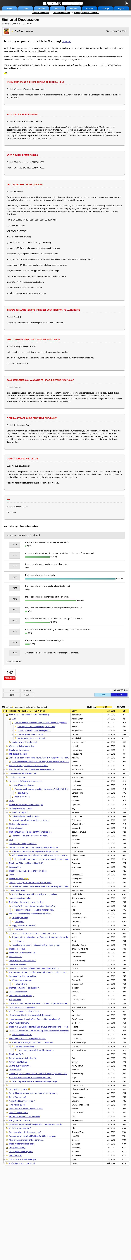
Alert (11, 695)
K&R (11, 840)
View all (28, 23)
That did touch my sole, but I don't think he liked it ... (30, 832)
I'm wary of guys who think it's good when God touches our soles (36, 1124)
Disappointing (15, 867)
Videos (58, 9)
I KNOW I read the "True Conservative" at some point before (33, 847)
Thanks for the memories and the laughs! (26, 805)
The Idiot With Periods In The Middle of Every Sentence (31, 769)
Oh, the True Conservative (19, 1066)
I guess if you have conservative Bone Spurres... (34, 910)
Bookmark (27, 691)
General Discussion (61, 12)
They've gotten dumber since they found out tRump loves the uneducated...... (44, 937)
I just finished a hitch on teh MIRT (23, 1007)
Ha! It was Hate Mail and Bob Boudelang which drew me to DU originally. (39, 1031)
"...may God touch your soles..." (22, 1101)
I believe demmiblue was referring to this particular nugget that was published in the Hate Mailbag (55, 723)
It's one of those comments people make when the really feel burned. (40, 886)
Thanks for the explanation (26, 1046)
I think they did (18, 941)
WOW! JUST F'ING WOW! (19, 1023)
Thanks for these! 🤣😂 (19, 879)
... (10, 1085)
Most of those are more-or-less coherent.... (26, 1140)
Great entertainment (17, 964)
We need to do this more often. (21, 746)
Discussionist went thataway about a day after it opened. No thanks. (40, 762)
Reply (119, 695)
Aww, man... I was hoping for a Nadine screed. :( (29, 715)
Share (102, 695)
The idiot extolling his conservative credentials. (28, 766)
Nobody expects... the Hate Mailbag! (21, 711)
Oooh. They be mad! (17, 1097)
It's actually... (23, 793)
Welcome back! (15, 1155)
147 (10, 672)
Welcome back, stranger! (22, 980)
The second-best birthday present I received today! (30, 914)
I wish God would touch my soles (25, 816)
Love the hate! (15, 1070)
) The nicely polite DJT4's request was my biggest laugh (34, 1081)
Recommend (10, 678)
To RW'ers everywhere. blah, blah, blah (25, 1011)
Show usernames (13, 661)
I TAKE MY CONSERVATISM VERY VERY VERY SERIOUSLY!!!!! (34, 968)
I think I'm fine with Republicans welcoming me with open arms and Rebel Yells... (42, 1003)
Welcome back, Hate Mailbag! (21, 996)
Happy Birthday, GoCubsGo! (23, 925)
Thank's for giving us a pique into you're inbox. (28, 871)
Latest (25, 9)
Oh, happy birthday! (20, 918)
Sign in (121, 9)
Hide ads (89, 9)
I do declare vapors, (17, 777)
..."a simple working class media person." (34, 730)
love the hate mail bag (18, 992)
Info (12, 691)
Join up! (105, 9)
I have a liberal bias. (17, 890)
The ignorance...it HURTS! (19, 1120)
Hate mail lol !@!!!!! (17, 1105)
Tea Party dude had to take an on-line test (26, 902)
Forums (73, 9)
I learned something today (20, 898)
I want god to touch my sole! (21, 1152)
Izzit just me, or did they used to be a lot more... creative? (32, 933)
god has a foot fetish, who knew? (23, 844)
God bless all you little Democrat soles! (25, 1132)
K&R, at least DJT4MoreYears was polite (25, 781)
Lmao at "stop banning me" (23, 785)
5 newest (121, 707)
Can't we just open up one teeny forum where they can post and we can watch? (42, 758)
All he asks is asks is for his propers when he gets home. (35, 851)
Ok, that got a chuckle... (19, 824)
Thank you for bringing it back (21, 1144)
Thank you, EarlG (16, 1054)
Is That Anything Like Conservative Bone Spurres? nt (33, 906)
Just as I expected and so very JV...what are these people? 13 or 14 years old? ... (42, 1074)
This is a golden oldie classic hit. (31, 734)
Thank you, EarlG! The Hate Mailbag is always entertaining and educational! (40, 1027)
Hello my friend (21, 984)
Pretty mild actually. (17, 1148)
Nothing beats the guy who (20, 808)
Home (9, 9)
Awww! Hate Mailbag (18, 1062)
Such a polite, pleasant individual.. (32, 738)
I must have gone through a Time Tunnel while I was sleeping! (34, 1019)
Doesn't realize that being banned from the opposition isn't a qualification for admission (51, 859)
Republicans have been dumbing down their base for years (36, 945)
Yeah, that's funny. (22, 797)
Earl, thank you (15, 999)
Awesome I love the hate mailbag (22, 976)
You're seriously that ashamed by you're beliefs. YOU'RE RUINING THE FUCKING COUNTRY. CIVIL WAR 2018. (60, 789)
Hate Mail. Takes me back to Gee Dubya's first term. (30, 1077)
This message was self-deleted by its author (36, 1050)
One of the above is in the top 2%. (23, 1058)
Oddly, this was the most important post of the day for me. (33, 1093)
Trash (27, 695)
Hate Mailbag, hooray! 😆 (19, 1089)
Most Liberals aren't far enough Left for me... (27, 1038)
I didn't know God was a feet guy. (22, 1159)
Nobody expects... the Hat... (86, 12)
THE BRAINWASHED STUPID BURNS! (24, 1116)
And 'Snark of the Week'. (22, 1035)
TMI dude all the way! (18, 754)
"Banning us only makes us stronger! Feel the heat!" (30, 883)
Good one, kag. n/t (19, 812)
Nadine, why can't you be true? (24, 742)
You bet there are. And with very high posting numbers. (34, 894)
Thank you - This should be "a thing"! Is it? (26, 863)
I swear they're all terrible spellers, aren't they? (30, 820)
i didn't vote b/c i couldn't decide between (26, 1109)
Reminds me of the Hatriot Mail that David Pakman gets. (32, 1136)
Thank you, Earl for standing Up (22, 953)
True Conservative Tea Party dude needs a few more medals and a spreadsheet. (42, 972)
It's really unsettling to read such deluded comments (30, 1015)
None (104, 707)
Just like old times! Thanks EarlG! (23, 773)
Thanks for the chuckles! (19, 750)
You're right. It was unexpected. (22, 1163)
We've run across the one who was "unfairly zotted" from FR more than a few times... (47, 855)
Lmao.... (12, 875)
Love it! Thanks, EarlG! (18, 1113)
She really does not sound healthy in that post (36, 727)
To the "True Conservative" (20, 1128)
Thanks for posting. (17, 949)
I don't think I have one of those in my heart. (30, 836)
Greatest (41, 9)
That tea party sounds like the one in (24, 988)
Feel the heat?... (15, 957)
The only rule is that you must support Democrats (32, 1042)
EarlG (17, 31)
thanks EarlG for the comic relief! (22, 960)
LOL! (14, 719)
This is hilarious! (15, 828)
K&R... (11, 801)
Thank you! (19, 921)
